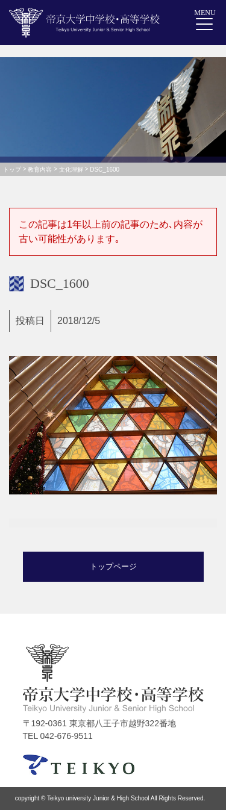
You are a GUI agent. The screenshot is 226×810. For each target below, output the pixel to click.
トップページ (113, 566)
